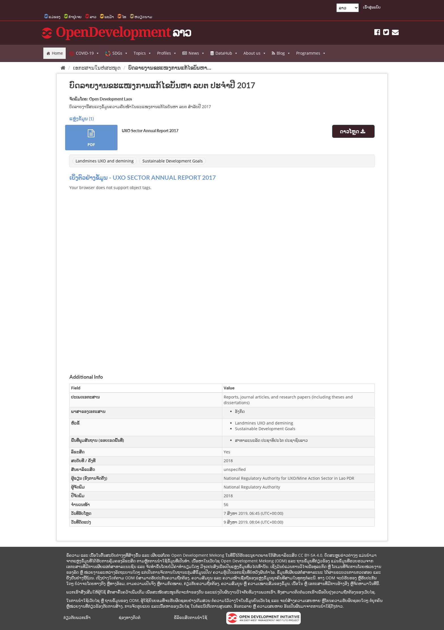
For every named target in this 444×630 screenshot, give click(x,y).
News (197, 53)
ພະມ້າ (109, 16)
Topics (142, 53)
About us (255, 53)
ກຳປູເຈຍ (75, 16)
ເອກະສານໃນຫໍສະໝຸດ (97, 67)
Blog (284, 53)
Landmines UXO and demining (105, 161)
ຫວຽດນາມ (143, 16)
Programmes (311, 53)
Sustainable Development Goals (172, 161)
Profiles (167, 53)
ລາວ (93, 16)
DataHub (226, 53)
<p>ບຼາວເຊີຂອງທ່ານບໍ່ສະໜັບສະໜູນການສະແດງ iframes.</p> (222, 275)
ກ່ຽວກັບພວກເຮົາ (77, 617)
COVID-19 (87, 53)
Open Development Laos (110, 99)
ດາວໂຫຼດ (353, 131)
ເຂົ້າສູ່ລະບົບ (372, 7)
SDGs (120, 53)
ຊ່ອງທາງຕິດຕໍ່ (129, 617)
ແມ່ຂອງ (54, 16)
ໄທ (124, 16)
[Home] (63, 67)
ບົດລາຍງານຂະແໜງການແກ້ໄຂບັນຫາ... (169, 67)
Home (57, 53)
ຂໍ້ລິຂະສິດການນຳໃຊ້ (190, 617)
